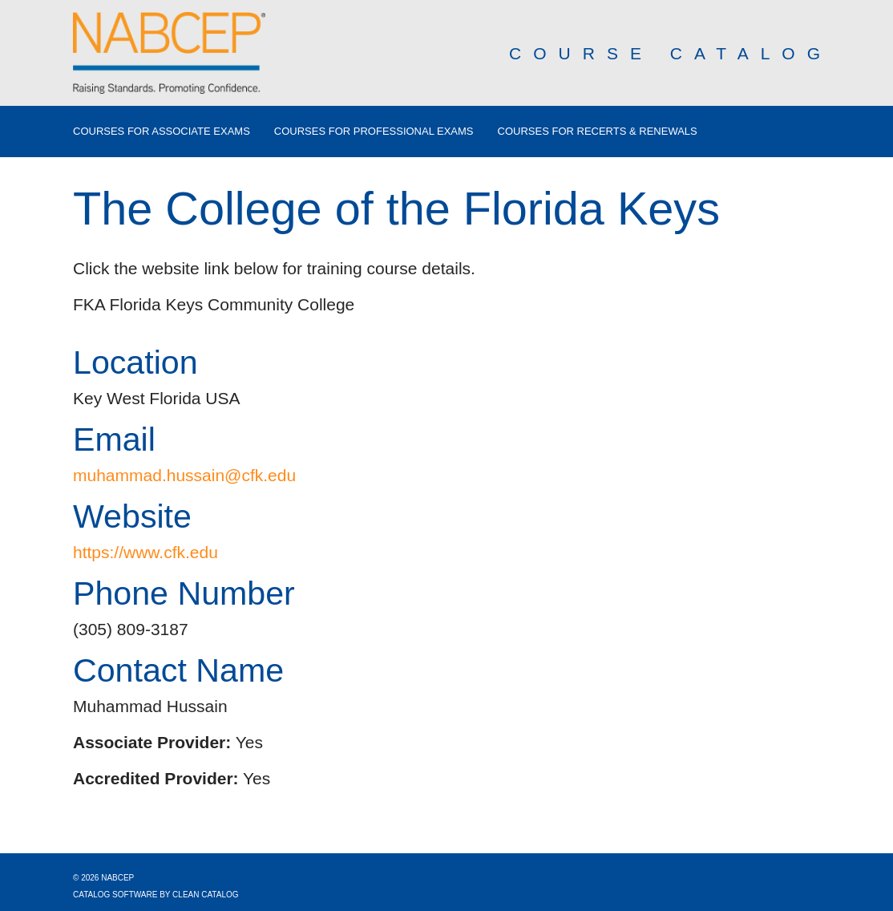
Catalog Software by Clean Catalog (156, 894)
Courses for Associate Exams (161, 131)
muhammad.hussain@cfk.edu (184, 475)
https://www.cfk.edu (145, 552)
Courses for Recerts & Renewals (597, 131)
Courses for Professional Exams (374, 131)
